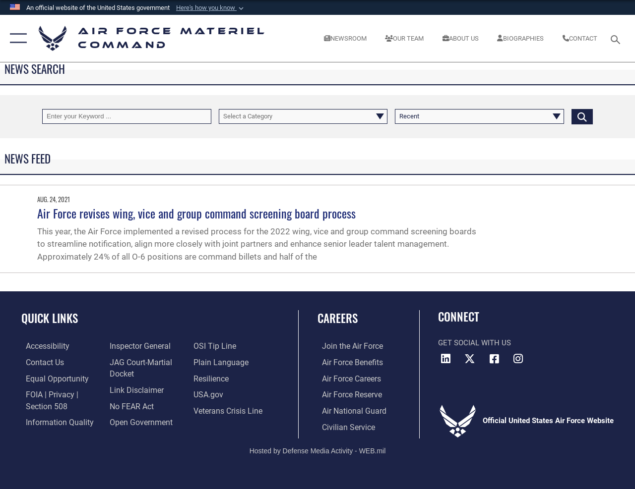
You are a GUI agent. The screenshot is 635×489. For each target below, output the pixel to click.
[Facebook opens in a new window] (494, 358)
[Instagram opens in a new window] (518, 358)
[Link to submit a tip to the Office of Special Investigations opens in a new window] (215, 346)
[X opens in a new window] (469, 358)
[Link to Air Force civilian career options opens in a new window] (343, 425)
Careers (338, 318)
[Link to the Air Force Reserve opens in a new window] (347, 393)
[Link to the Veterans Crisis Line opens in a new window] (228, 409)
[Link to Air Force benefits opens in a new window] (347, 362)
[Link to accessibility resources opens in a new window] (42, 346)
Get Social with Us (474, 342)
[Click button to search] (582, 116)
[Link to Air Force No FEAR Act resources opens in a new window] (129, 405)
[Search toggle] (617, 38)
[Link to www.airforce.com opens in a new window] (347, 346)
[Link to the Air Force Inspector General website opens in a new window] (137, 346)
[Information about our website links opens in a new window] (134, 389)
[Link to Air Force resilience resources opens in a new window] (212, 378)
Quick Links (49, 318)
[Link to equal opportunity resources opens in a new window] (50, 378)
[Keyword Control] (126, 116)
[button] (211, 8)
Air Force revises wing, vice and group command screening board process (196, 213)
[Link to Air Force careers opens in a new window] (347, 378)
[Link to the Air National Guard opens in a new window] (348, 409)
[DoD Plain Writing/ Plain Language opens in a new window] (220, 362)
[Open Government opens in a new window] (137, 420)
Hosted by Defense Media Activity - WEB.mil (318, 448)
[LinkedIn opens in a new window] (445, 358)
